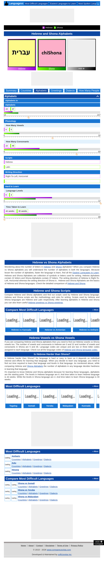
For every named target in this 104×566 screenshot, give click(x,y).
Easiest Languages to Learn (63, 3)
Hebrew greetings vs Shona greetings (45, 302)
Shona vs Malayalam (28, 496)
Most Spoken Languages (89, 3)
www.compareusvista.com (59, 550)
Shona (52, 68)
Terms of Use (62, 546)
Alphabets (41, 91)
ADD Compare (99, 542)
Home (23, 546)
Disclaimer (49, 546)
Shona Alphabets (35, 366)
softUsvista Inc (65, 554)
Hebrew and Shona (76, 283)
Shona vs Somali (26, 483)
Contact (39, 546)
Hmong (15, 469)
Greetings (56, 91)
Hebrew (21, 68)
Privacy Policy (77, 546)
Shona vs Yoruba (26, 490)
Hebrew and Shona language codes (80, 350)
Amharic (16, 456)
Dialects (70, 91)
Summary (11, 91)
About (31, 546)
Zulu (14, 463)
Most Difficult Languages (36, 3)
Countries (26, 91)
